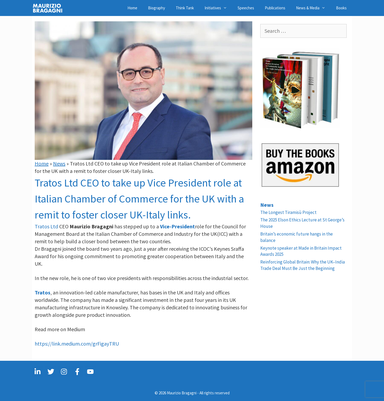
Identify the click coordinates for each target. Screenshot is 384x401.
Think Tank (185, 7)
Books (341, 7)
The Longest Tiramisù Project (288, 212)
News (59, 163)
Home (132, 7)
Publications (275, 7)
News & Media (313, 8)
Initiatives (218, 8)
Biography (156, 7)
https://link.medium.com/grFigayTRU (77, 343)
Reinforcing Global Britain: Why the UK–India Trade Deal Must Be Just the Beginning (302, 265)
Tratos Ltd (46, 226)
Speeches (246, 7)
